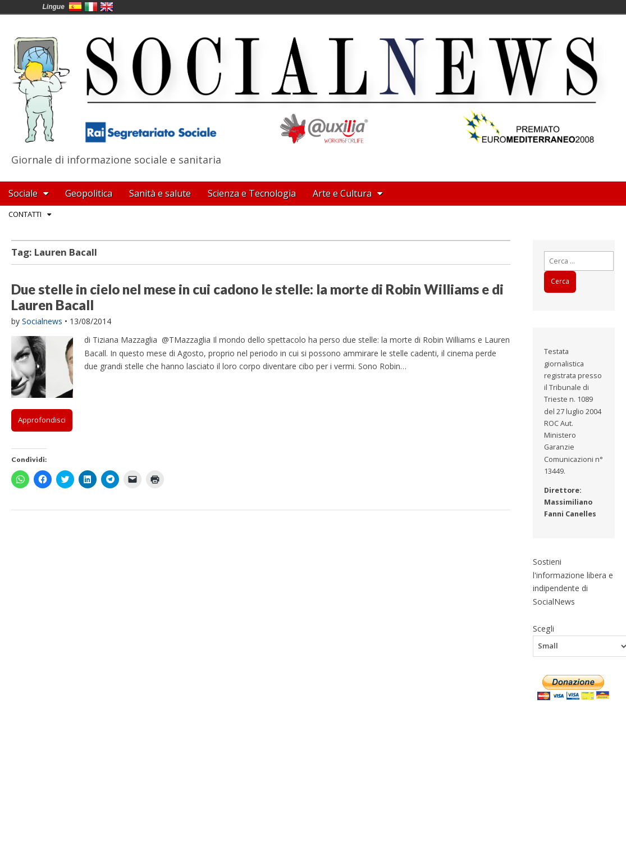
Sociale (23, 193)
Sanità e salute (160, 193)
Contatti (25, 214)
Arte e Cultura (342, 193)
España (75, 6)
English (106, 6)
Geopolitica (88, 193)
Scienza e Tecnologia (252, 193)
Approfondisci (42, 420)
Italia (91, 6)
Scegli (543, 628)
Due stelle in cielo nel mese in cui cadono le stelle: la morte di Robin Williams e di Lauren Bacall (257, 297)
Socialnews (42, 321)
